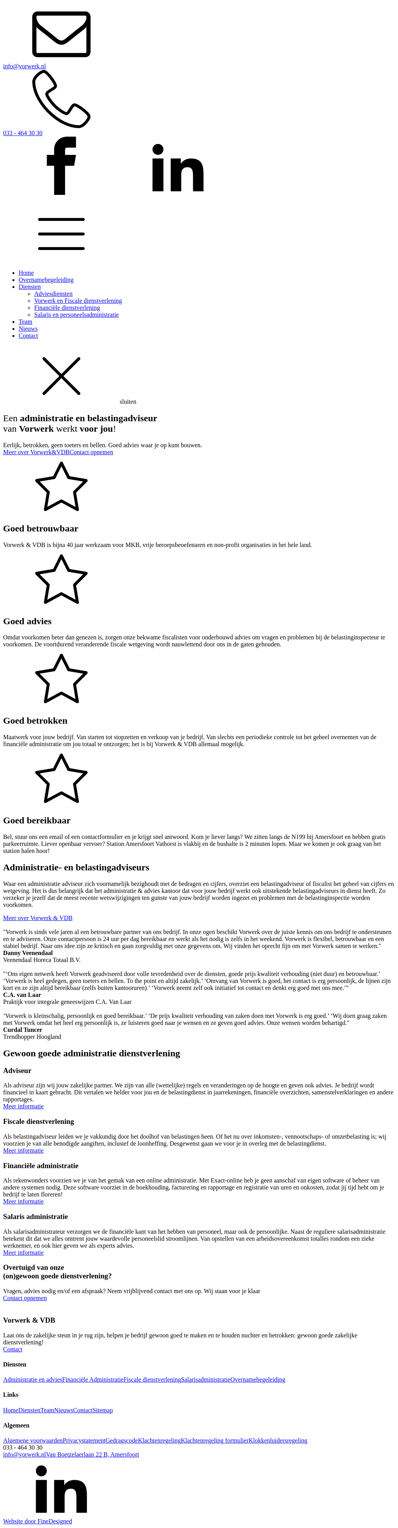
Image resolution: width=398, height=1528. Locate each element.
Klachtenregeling (159, 1440)
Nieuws (28, 328)
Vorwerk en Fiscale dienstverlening (78, 300)
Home (26, 272)
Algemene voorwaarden (33, 1440)
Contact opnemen (91, 452)
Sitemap (103, 1410)
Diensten (30, 286)
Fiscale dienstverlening (152, 1379)
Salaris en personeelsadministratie (76, 314)
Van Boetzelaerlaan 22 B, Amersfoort (92, 1454)
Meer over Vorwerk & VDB (38, 918)
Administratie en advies (32, 1379)
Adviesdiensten (53, 293)
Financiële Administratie (93, 1379)
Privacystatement (84, 1440)
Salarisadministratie (205, 1379)
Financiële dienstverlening (67, 307)
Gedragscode (121, 1440)
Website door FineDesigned (37, 1521)
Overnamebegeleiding (46, 279)
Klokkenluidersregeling (278, 1440)
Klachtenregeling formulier (215, 1440)
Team (25, 321)
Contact (28, 335)
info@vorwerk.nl (24, 1454)
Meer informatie (23, 1106)
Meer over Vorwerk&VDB (36, 452)
